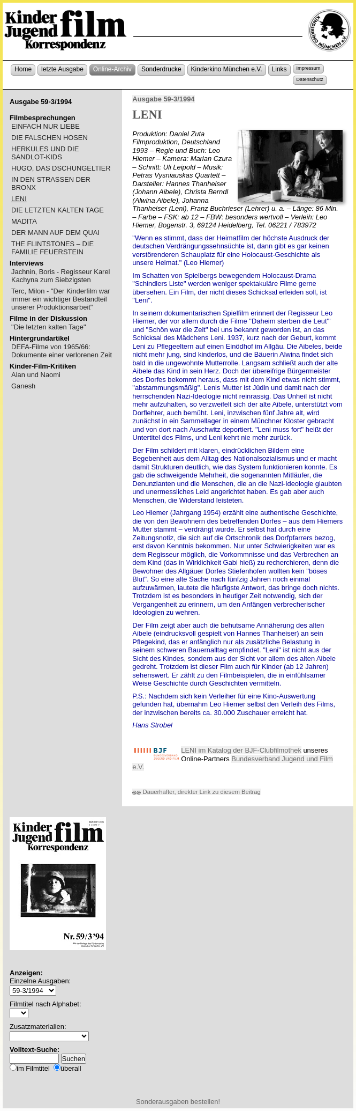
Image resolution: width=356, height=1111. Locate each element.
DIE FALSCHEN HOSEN (49, 138)
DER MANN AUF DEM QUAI (55, 233)
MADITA (24, 221)
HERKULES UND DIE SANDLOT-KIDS (45, 153)
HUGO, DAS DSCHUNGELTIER (61, 168)
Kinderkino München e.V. (226, 69)
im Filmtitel (33, 1068)
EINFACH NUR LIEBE (45, 126)
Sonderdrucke (161, 69)
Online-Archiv (112, 69)
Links (279, 69)
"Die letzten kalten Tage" (48, 327)
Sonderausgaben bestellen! (178, 1102)
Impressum (309, 68)
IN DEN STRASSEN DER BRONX (50, 183)
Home (23, 69)
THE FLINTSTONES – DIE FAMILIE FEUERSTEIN (52, 248)
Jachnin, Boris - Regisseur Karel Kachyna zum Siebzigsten (60, 276)
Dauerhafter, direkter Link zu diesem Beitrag (196, 792)
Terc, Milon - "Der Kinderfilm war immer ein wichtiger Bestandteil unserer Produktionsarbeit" (60, 299)
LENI (19, 199)
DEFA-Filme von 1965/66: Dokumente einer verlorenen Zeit (61, 351)
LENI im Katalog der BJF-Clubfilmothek (241, 750)
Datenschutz (310, 79)
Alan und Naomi (35, 375)
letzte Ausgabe (62, 69)
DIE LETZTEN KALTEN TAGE (57, 210)
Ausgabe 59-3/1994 (163, 99)
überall (70, 1068)
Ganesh (23, 386)
